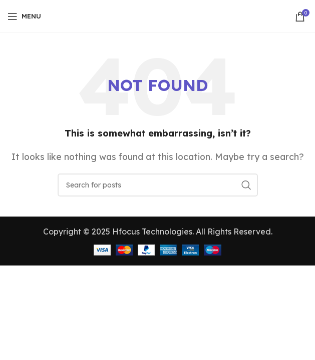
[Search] (158, 185)
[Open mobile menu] (24, 16)
